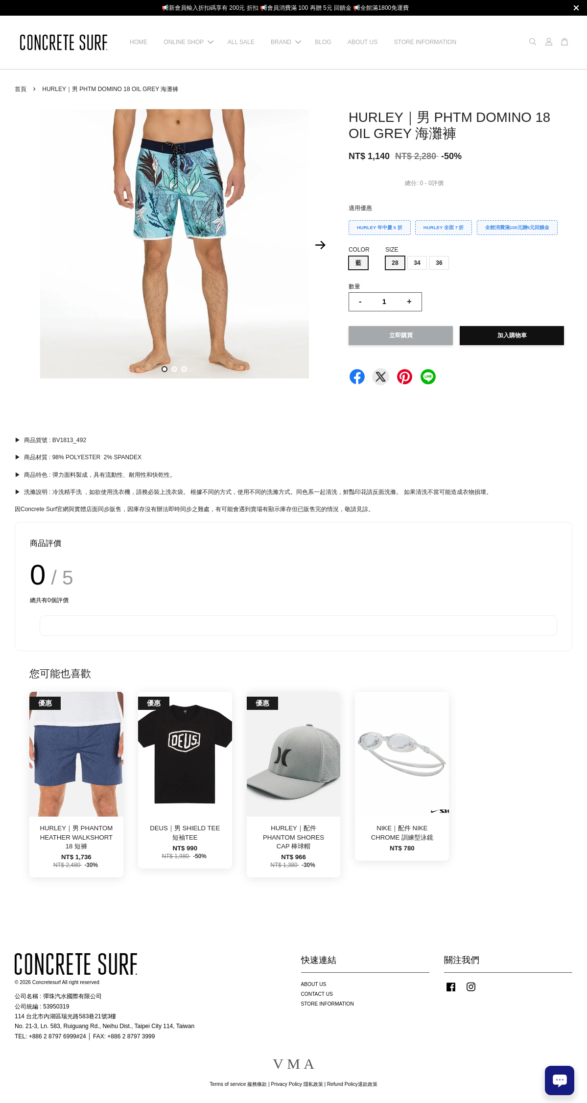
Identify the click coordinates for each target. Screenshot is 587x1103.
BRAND (286, 42)
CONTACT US (317, 994)
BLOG (323, 42)
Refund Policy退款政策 (352, 1084)
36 (439, 262)
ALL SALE (241, 42)
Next (320, 245)
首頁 (20, 89)
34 (417, 262)
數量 (354, 286)
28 (395, 262)
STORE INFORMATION (425, 42)
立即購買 (401, 335)
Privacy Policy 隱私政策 (297, 1084)
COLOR (359, 249)
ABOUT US (362, 42)
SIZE (392, 249)
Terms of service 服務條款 (238, 1084)
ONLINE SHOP (188, 42)
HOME (138, 42)
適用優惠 (360, 208)
